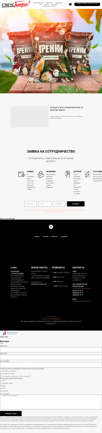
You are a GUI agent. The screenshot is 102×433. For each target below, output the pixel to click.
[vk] (70, 4)
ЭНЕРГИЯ (4, 391)
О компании (58, 2)
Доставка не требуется (8, 371)
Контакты (55, 4)
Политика (46, 236)
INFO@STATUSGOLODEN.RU (81, 301)
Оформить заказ (11, 413)
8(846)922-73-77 (78, 295)
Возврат (37, 236)
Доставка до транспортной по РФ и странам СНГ (15, 376)
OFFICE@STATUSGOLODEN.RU (82, 288)
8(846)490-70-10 (78, 293)
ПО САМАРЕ (4, 394)
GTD (2, 388)
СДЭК (3, 386)
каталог (46, 4)
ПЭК (2, 381)
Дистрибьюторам (39, 2)
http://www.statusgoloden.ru (51, 319)
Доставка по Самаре (7, 374)
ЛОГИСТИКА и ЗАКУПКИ (49, 6)
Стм (40, 4)
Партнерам (49, 2)
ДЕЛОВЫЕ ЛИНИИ (6, 383)
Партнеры (54, 236)
